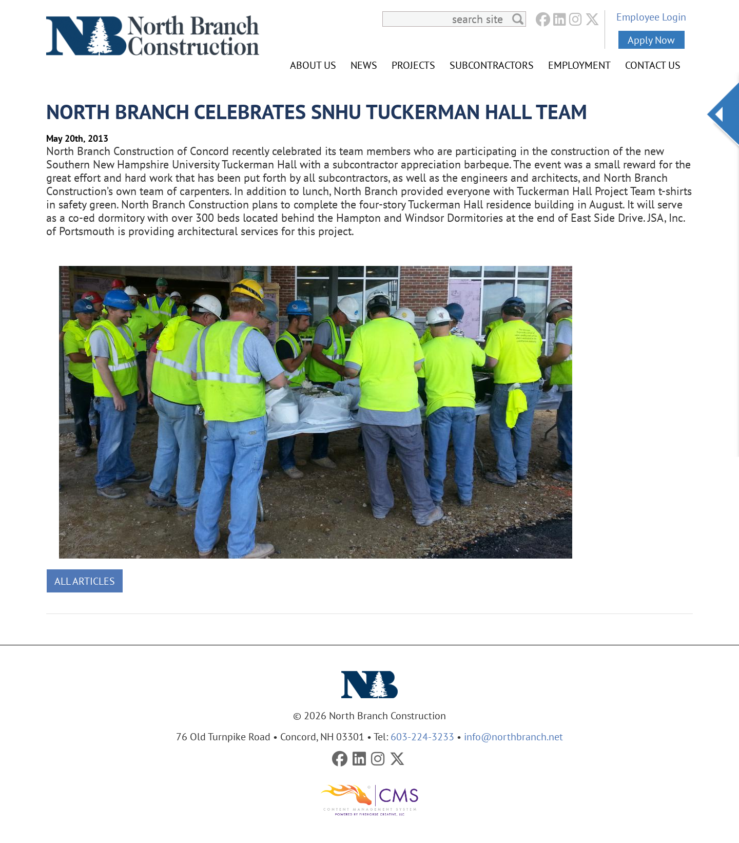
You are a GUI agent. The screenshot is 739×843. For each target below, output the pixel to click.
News (364, 65)
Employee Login (651, 16)
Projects (413, 65)
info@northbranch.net (513, 736)
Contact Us (652, 65)
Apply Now (651, 39)
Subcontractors (492, 65)
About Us (313, 65)
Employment (579, 65)
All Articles (84, 580)
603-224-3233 (422, 736)
